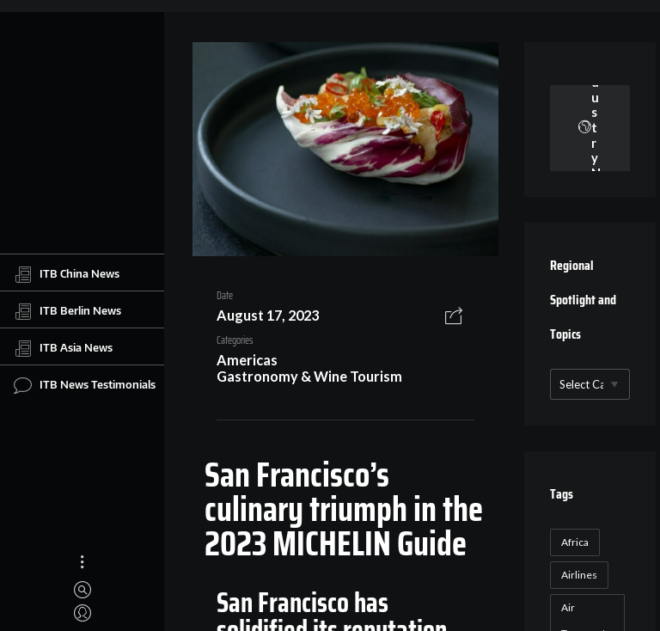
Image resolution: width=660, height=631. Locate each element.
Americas (247, 360)
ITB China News (66, 274)
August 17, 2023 (268, 315)
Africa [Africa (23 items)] (575, 542)
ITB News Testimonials (85, 385)
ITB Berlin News (67, 311)
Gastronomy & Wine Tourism (309, 376)
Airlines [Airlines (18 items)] (579, 574)
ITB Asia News (63, 348)
